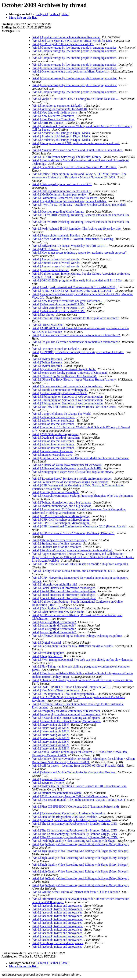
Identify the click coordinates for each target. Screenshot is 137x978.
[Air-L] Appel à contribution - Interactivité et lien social (66, 37)
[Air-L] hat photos (43, 314)
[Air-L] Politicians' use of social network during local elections (70, 482)
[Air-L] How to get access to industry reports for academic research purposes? (79, 252)
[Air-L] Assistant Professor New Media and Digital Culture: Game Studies (77, 150)
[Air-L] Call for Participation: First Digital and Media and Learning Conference (80, 458)
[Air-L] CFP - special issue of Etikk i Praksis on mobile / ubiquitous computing (80, 564)
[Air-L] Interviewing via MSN (51, 724)
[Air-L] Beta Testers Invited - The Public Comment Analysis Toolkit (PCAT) (79, 799)
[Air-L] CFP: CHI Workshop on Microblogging (61, 516)
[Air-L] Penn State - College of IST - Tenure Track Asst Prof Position (74, 167)
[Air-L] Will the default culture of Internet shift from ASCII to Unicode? (76, 892)
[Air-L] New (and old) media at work (55, 112)
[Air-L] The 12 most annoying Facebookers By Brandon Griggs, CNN (75, 823)
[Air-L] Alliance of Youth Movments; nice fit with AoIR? (67, 468)
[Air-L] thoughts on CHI (47, 656)
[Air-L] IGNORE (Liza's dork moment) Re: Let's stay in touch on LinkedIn (78, 352)
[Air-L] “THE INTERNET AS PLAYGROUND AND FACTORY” (73, 290)
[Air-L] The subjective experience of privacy (59, 540)
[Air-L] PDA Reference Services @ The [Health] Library (67, 156)
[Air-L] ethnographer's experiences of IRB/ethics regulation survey (73, 471)
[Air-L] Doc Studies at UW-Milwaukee (56, 608)
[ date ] (65, 14)
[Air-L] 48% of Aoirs (45, 249)
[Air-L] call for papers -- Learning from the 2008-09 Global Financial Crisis (78, 765)
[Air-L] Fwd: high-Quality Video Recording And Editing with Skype (74, 840)
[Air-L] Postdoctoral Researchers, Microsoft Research (65, 197)
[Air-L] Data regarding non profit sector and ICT (62, 184)
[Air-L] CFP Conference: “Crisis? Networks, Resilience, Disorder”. (73, 533)
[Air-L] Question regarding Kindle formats (58, 211)
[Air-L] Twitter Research (47, 359)
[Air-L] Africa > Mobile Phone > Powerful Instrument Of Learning (73, 238)
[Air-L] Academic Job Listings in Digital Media (61, 133)
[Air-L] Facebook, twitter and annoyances (57, 943)
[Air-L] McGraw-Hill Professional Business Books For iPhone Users (74, 406)
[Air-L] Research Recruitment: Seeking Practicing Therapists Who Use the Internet (83, 495)
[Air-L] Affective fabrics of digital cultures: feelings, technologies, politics (77, 635)
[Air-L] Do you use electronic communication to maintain (67, 386)
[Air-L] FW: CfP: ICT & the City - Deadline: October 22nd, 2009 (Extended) (79, 204)
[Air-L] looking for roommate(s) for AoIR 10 (59, 109)
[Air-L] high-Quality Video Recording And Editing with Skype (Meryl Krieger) (80, 844)
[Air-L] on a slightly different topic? (54, 622)
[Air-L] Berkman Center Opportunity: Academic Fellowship (69, 813)
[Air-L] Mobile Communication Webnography (60, 389)
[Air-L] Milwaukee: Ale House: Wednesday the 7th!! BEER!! (69, 245)
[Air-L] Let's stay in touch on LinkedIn (56, 348)
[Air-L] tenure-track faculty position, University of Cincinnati (70, 372)
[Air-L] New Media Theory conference (56, 690)
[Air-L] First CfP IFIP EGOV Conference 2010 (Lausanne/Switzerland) (76, 806)
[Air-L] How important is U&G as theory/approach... (64, 693)
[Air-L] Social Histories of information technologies (64, 587)
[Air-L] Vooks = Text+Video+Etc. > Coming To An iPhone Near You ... (75, 98)
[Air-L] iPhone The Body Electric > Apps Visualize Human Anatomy (74, 379)
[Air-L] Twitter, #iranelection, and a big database (62, 502)
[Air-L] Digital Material (47, 642)
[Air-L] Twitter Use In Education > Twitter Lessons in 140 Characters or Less (79, 786)
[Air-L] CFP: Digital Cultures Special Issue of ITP (63, 44)
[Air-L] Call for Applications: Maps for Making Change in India (71, 820)
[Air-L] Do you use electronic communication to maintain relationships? (76, 335)
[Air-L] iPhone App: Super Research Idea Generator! (64, 376)
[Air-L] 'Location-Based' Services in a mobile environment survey (72, 478)
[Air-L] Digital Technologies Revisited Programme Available (69, 201)
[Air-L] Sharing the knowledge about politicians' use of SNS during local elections (82, 680)
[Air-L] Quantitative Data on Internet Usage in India (64, 369)
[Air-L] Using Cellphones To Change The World (61, 413)
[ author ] (54, 14)
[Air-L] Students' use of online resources (57, 543)
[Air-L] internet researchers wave (52, 451)
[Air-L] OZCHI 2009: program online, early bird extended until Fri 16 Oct (77, 280)
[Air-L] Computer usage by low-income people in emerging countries (74, 47)
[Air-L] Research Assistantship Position (56, 235)
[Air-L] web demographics (48, 652)
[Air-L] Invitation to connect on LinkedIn (57, 105)
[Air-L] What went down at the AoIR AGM (58, 304)
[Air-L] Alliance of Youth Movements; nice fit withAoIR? (67, 465)
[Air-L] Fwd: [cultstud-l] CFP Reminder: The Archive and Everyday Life (76, 228)
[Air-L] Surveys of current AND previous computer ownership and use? (76, 143)
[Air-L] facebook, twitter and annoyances (57, 905)
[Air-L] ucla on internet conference (53, 417)
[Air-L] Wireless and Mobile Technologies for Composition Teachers (74, 772)
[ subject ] (42, 14)
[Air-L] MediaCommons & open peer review (59, 194)
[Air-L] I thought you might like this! (55, 584)
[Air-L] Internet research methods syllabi (57, 792)
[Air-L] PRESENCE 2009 (48, 324)
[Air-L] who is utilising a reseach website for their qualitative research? (75, 318)
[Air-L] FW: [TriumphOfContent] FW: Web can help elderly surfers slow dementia (82, 659)
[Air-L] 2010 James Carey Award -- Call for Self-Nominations (70, 796)
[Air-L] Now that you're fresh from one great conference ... (68, 301)
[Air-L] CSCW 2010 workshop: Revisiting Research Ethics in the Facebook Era (81, 215)
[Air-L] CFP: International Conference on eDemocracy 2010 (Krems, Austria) (79, 526)
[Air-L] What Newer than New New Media (58, 611)
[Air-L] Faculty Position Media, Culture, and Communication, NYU (73, 570)
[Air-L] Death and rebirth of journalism (56, 437)
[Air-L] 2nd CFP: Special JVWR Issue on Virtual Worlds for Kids (72, 40)
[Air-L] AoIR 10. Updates (48, 122)
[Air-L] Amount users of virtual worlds (56, 259)
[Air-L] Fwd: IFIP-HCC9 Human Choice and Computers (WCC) (71, 687)
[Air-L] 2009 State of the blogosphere (55, 434)
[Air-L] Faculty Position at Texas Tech (55, 492)
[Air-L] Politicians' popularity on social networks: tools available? (72, 550)
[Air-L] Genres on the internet (50, 270)
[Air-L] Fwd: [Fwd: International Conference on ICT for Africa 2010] (74, 287)
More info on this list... (23, 17)
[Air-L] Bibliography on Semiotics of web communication (67, 396)
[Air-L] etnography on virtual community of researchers (66, 710)
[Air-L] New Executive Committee (53, 115)
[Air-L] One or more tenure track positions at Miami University (71, 71)
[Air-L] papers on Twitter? (48, 779)
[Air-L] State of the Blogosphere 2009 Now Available (65, 816)
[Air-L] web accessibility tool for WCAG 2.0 (59, 393)
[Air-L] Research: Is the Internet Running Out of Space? (66, 717)
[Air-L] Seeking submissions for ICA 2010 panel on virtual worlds (72, 646)
